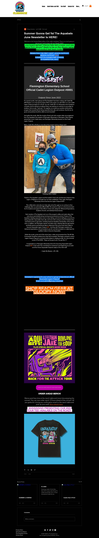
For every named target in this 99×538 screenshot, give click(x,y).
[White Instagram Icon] (53, 530)
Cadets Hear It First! (69, 497)
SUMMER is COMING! (25, 497)
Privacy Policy (19, 530)
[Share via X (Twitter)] (28, 469)
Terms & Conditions (21, 531)
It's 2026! (43, 486)
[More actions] (74, 29)
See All (80, 481)
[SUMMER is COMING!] (27, 489)
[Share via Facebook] (24, 469)
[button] (90, 5)
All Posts (19, 19)
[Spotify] (45, 530)
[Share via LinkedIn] (31, 469)
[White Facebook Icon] (48, 530)
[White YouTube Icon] (55, 530)
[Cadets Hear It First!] (72, 489)
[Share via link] (34, 469)
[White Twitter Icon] (50, 530)
